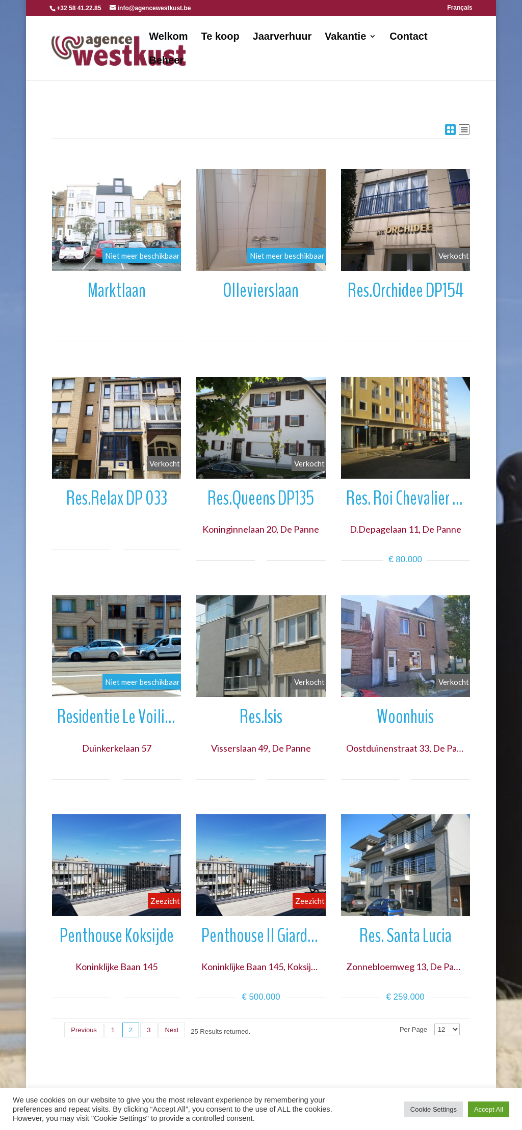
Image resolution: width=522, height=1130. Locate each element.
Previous (84, 1030)
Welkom (168, 37)
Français (459, 8)
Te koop (220, 37)
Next (172, 1030)
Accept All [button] (488, 1109)
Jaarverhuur (282, 37)
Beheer (166, 61)
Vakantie (345, 37)
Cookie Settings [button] (433, 1109)
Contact (408, 37)
